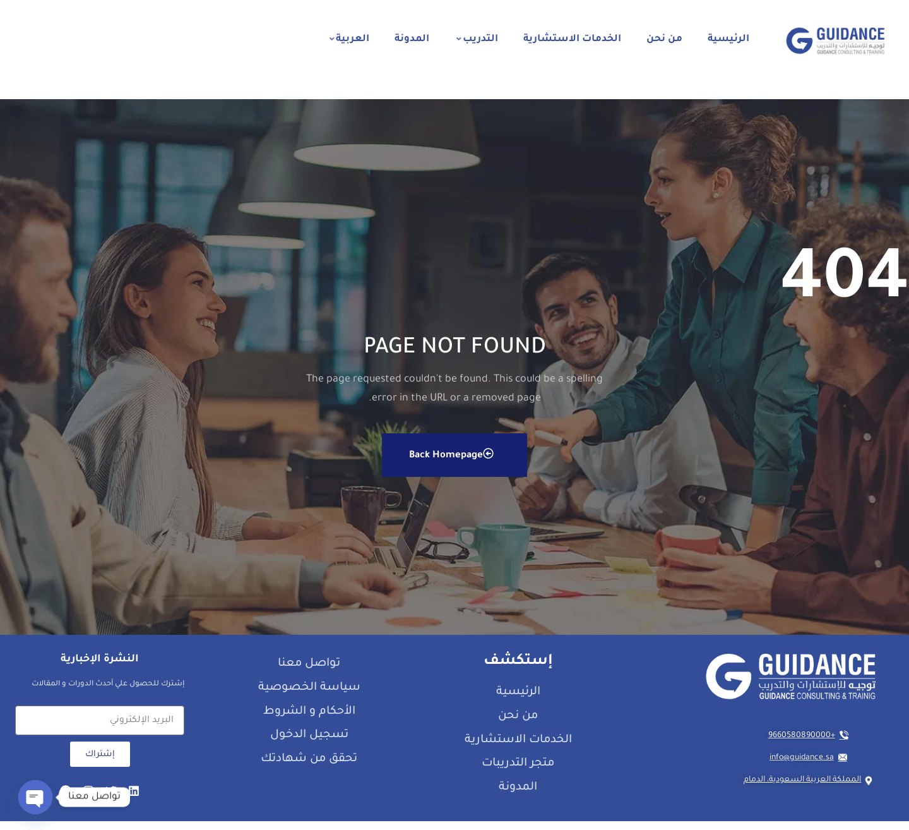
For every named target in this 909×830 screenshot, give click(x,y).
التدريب (477, 39)
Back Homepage (451, 462)
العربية (349, 39)
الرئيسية (728, 39)
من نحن (664, 39)
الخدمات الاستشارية (572, 39)
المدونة (412, 39)
